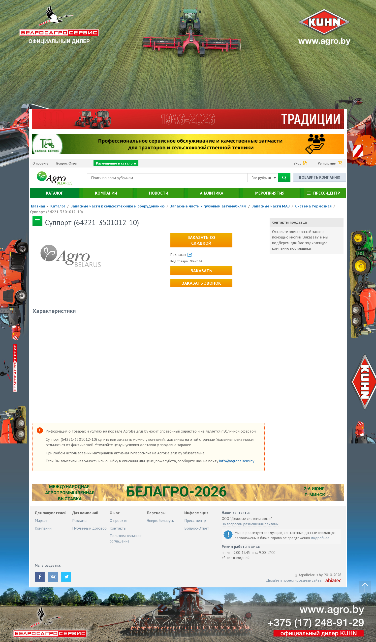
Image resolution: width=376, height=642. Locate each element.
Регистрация (327, 163)
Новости (158, 193)
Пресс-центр (326, 193)
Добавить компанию (319, 177)
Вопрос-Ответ (66, 163)
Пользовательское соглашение (126, 538)
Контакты (118, 528)
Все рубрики (264, 177)
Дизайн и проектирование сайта (293, 580)
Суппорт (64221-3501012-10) (56, 211)
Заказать (201, 270)
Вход (298, 163)
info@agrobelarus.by (237, 460)
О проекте (40, 163)
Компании (106, 193)
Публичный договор (89, 528)
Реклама (79, 520)
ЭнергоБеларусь (160, 520)
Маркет (41, 520)
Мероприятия (269, 193)
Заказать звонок (201, 283)
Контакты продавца (289, 222)
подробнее (320, 538)
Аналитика (211, 193)
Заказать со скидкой (201, 240)
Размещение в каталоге (116, 163)
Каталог (54, 193)
